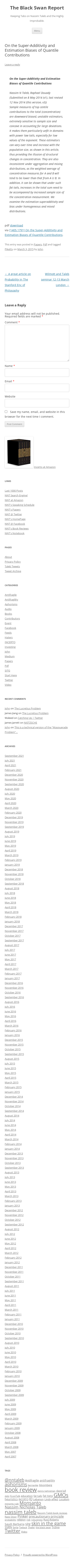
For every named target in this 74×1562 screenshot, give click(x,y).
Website (10, 396)
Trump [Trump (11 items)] (56, 1527)
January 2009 (12, 1428)
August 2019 (12, 831)
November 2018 (14, 874)
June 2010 (10, 1352)
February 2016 (13, 1030)
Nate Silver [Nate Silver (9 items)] (11, 1516)
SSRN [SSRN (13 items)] (8, 1527)
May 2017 (10, 959)
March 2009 (11, 1418)
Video (8, 685)
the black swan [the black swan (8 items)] (43, 1527)
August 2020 (12, 789)
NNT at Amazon (14, 500)
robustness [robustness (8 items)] (37, 1519)
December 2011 (14, 1267)
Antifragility (11, 599)
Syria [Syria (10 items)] (15, 1527)
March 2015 (11, 1082)
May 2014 (10, 1130)
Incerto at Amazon (45, 467)
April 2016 (10, 1021)
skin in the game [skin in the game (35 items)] (48, 1523)
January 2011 (12, 1319)
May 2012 (10, 1243)
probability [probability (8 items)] (10, 1519)
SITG (7, 670)
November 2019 (14, 822)
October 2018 (13, 879)
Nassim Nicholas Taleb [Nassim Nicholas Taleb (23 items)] (25, 1507)
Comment (12, 322)
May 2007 (10, 1452)
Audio (8, 609)
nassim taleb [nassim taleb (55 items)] (21, 1511)
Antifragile (11, 595)
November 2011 (14, 1272)
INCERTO (10, 642)
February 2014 (13, 1144)
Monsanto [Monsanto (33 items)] (30, 1503)
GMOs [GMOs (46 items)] (61, 1495)
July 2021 (10, 760)
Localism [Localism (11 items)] (64, 1499)
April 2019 (10, 850)
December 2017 (14, 926)
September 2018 (14, 883)
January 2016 (12, 1035)
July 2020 (10, 793)
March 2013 (11, 1196)
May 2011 (10, 1300)
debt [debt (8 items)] (7, 1496)
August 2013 (12, 1172)
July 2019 (10, 836)
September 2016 (14, 997)
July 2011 (10, 1291)
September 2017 (14, 940)
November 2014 (14, 1101)
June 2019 (10, 841)
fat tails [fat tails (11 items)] (38, 1496)
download (16, 225)
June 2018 (10, 898)
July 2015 (10, 1063)
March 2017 (11, 969)
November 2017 (14, 931)
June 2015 (10, 1068)
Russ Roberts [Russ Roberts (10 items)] (51, 1519)
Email (9, 381)
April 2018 (10, 907)
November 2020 (14, 779)
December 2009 (14, 1380)
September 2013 (14, 1167)
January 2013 (12, 1205)
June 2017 (10, 954)
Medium (10, 656)
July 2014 (10, 1120)
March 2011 (11, 1309)
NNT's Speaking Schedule (19, 505)
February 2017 (13, 973)
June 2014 (10, 1125)
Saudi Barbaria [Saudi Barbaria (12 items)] (14, 1524)
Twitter (9, 680)
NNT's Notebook (14, 533)
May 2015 (10, 1073)
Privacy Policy (13, 561)
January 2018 (12, 921)
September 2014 (14, 1111)
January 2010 (12, 1376)
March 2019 (11, 855)
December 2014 (14, 1096)
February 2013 (13, 1201)
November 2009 (14, 1385)
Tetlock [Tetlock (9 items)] (23, 1527)
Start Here (11, 675)
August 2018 (12, 888)
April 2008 (10, 1442)
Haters (9, 637)
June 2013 (10, 1182)
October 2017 (13, 935)
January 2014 (12, 1148)
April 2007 (10, 1456)
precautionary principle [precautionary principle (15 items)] (46, 1516)
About (8, 557)
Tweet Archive (13, 571)
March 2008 (11, 1447)
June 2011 (10, 1295)
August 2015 (12, 1059)
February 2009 (13, 1423)
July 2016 (10, 1006)
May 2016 (10, 1016)
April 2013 (10, 1191)
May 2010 (10, 1357)
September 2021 (14, 756)
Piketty (9, 249)
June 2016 (10, 1011)
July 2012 (10, 1234)
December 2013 (14, 1153)
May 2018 (10, 902)
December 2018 (14, 869)
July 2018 (10, 893)
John (40, 249)
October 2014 (13, 1106)
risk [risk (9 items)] (28, 1519)
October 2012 (13, 1220)
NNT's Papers (13, 509)
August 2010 (12, 1343)
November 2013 (14, 1158)
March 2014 (11, 1139)
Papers (38, 244)
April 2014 (10, 1134)
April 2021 (10, 765)
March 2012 (11, 1253)
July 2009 (10, 1399)
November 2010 (14, 1328)
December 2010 (14, 1324)
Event (8, 623)
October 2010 (13, 1333)
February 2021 (13, 770)
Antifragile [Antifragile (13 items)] (32, 1480)
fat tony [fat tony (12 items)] (48, 1496)
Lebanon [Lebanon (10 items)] (38, 1499)
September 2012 (14, 1224)
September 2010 (14, 1338)
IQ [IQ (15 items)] (30, 1499)
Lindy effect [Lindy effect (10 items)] (51, 1499)
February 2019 (13, 860)
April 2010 (10, 1362)
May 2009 (10, 1409)
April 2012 (10, 1248)
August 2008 (12, 1437)
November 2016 (14, 988)
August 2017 (12, 945)
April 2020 (10, 803)
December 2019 (14, 817)
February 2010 (13, 1371)
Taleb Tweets (12, 566)
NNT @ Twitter (13, 514)
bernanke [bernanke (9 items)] (33, 1485)
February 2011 (13, 1314)
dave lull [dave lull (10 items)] (61, 1491)
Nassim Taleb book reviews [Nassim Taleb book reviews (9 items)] (52, 1512)
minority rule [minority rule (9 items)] (12, 1503)
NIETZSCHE (30, 722)
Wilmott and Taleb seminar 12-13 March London (55, 279)
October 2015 (13, 1049)
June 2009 (10, 1404)
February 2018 (13, 916)
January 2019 (12, 864)
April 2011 (10, 1305)
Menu (37, 30)
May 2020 (10, 798)
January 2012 (12, 1262)
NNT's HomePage (15, 519)
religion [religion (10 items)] (21, 1519)
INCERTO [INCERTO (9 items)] (23, 1499)
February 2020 (13, 812)
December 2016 (14, 983)
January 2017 (12, 978)
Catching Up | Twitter (30, 718)
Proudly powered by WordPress (40, 1554)
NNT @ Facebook (15, 524)
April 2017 (10, 964)
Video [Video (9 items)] (24, 1531)
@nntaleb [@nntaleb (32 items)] (14, 1480)
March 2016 (11, 1025)
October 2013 (13, 1163)
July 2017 (10, 950)
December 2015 (14, 1040)
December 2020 (14, 774)
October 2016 (13, 992)
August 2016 (12, 1002)
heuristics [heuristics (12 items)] (11, 1499)
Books (8, 613)
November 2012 (14, 1215)
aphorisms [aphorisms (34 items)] (16, 1484)
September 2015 (14, 1054)
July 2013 (10, 1177)
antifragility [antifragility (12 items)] (47, 1480)
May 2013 (10, 1186)
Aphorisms (11, 604)
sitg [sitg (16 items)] (28, 1524)
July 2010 (10, 1347)
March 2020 (11, 808)
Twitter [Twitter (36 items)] (12, 1531)
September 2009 (14, 1395)
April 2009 (10, 1414)
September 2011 (14, 1281)
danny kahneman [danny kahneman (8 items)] (46, 1491)
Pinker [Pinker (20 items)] (23, 1516)
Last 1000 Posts (14, 490)
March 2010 (11, 1366)
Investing (10, 647)
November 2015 (14, 1044)
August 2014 (12, 1115)
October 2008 (13, 1433)
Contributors (12, 618)
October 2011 (13, 1276)
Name (10, 366)
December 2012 (14, 1210)
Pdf (45, 244)
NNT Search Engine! (16, 495)
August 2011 (12, 1286)
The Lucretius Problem (27, 708)
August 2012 (12, 1229)
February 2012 (13, 1257)
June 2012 (10, 1238)
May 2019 (10, 845)
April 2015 (10, 1077)
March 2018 (11, 912)
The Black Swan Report (37, 8)
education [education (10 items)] (27, 1496)
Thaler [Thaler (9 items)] (31, 1527)
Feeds (8, 632)
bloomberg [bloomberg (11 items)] (45, 1485)
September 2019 (14, 827)
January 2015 (12, 1092)
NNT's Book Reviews (17, 528)
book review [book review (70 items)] (21, 1490)
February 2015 (13, 1087)
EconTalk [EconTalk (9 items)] (15, 1495)
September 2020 (14, 784)
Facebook (10, 628)
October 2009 (13, 1390)
